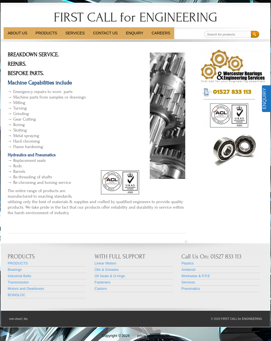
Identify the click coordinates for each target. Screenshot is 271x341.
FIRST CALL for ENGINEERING (135, 17)
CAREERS (161, 33)
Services (75, 33)
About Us (17, 33)
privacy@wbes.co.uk (153, 336)
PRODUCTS (46, 33)
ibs (25, 318)
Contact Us (105, 33)
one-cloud (15, 318)
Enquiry (134, 33)
